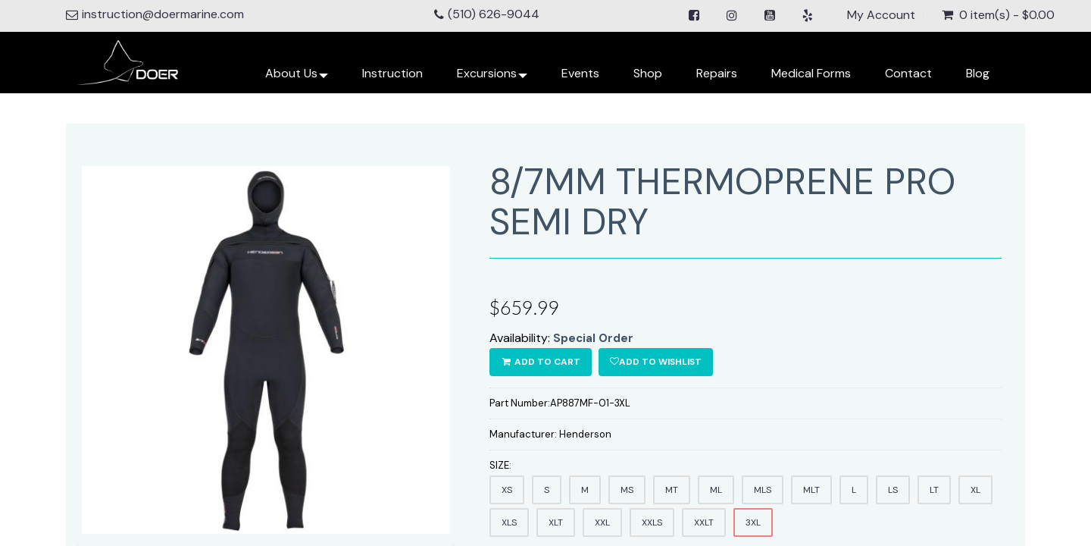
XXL (602, 522)
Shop (647, 73)
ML (716, 490)
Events (580, 73)
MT (671, 490)
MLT (811, 490)
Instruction (392, 73)
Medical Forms (811, 73)
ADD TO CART (540, 362)
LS (893, 490)
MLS (762, 490)
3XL (753, 522)
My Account (881, 15)
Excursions (492, 79)
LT (934, 490)
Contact (908, 73)
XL (975, 490)
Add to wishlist (656, 362)
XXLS (652, 522)
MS (627, 490)
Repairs (716, 73)
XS (507, 490)
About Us (296, 79)
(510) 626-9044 (493, 14)
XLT (556, 522)
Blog (977, 73)
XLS (509, 522)
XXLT (704, 522)
